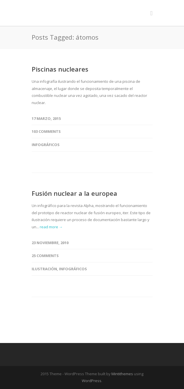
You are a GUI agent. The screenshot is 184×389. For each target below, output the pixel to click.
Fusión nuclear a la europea (74, 193)
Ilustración (44, 268)
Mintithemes (122, 373)
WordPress (91, 380)
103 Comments (46, 131)
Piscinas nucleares (60, 69)
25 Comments (45, 255)
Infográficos (46, 144)
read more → (51, 226)
